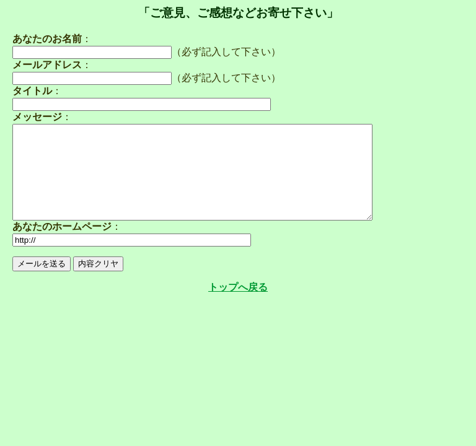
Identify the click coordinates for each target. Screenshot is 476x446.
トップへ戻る (238, 305)
